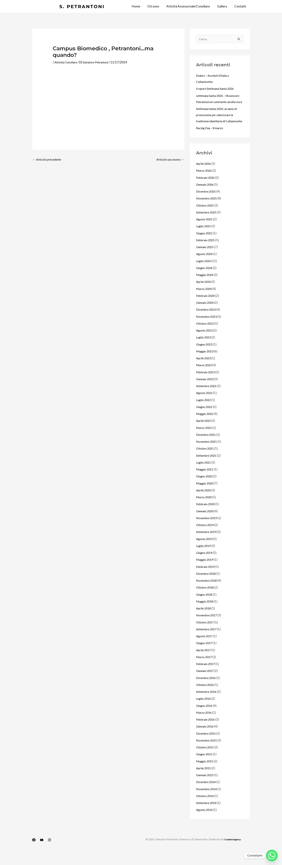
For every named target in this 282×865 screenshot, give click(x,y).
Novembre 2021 (207, 454)
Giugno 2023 (205, 357)
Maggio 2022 (205, 426)
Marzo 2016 (204, 725)
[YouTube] (41, 852)
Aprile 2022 (204, 433)
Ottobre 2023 (205, 336)
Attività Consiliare (66, 62)
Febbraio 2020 (206, 517)
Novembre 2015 (207, 753)
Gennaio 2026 (205, 197)
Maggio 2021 (205, 482)
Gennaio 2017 (205, 683)
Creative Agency (232, 852)
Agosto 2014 (205, 822)
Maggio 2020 (205, 496)
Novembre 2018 (207, 593)
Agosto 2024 (205, 266)
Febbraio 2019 (206, 579)
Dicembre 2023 (206, 322)
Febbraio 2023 (206, 385)
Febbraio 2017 (206, 676)
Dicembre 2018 (206, 586)
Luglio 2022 (204, 413)
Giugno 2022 (205, 419)
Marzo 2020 (204, 510)
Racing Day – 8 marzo (210, 141)
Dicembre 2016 (206, 690)
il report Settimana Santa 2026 (217, 89)
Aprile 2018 (204, 621)
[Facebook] (34, 852)
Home (141, 6)
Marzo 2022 (204, 440)
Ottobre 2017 (205, 635)
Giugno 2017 (205, 656)
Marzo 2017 (204, 670)
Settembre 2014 (207, 815)
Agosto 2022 (205, 405)
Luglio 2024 (204, 274)
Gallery (224, 6)
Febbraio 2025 (206, 253)
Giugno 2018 (205, 607)
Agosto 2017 (205, 649)
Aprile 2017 (204, 663)
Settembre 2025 (207, 225)
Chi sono (157, 6)
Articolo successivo (169, 159)
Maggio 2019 (205, 572)
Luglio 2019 (204, 558)
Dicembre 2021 (206, 447)
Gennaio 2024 (205, 315)
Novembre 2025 (207, 211)
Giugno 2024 (205, 280)
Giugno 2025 (205, 246)
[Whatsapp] (272, 855)
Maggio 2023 (205, 364)
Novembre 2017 (207, 628)
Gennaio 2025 (205, 260)
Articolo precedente (48, 159)
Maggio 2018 (205, 614)
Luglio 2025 (204, 239)
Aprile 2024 (204, 294)
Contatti (241, 6)
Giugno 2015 (205, 767)
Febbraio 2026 (206, 190)
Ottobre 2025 (205, 218)
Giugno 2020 (205, 489)
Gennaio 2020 (205, 524)
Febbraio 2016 (206, 732)
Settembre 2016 (207, 704)
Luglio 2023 (204, 350)
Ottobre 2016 (205, 697)
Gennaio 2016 (205, 739)
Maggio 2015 (205, 774)
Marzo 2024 (204, 301)
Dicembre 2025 (206, 204)
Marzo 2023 (204, 378)
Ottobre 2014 (205, 809)
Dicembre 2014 (206, 795)
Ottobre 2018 (205, 600)
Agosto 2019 (205, 551)
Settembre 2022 (207, 399)
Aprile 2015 (204, 781)
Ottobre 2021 (205, 461)
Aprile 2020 (204, 503)
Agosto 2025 (205, 232)
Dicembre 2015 (206, 746)
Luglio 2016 (204, 711)
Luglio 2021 (204, 475)
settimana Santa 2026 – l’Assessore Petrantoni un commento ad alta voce (213, 102)
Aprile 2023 (204, 371)
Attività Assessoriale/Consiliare (191, 6)
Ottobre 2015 (205, 760)
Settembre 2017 (207, 642)
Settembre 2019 (207, 544)
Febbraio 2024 (206, 308)
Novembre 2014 (207, 802)
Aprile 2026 (204, 176)
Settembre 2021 (207, 468)
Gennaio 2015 (205, 788)
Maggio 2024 (205, 287)
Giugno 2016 (205, 718)
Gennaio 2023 (205, 392)
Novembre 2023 (207, 329)
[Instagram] (49, 852)
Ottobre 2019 (205, 537)
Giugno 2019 (205, 565)
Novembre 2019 (207, 531)
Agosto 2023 (205, 343)
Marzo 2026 (204, 183)
